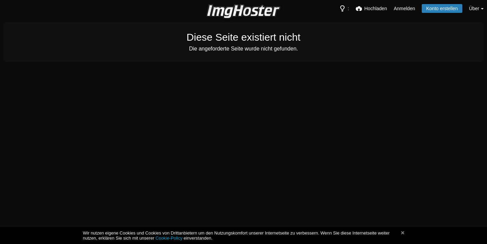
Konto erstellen (442, 8)
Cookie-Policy (169, 238)
